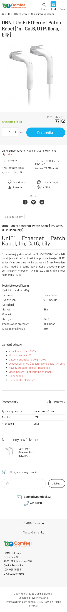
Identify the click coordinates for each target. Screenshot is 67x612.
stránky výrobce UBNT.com (24, 351)
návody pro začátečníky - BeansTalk (29, 367)
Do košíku (45, 132)
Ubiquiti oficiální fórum (22, 380)
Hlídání (46, 187)
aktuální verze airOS (20, 355)
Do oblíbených (20, 182)
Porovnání (18, 187)
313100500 (36, 503)
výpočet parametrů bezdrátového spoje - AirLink (37, 363)
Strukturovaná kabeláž (42, 13)
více (10, 154)
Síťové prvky (20, 13)
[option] (33, 74)
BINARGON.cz (45, 601)
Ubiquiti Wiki (16, 375)
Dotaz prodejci (50, 182)
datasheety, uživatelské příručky (27, 359)
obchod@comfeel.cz (37, 496)
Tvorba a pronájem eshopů (21, 601)
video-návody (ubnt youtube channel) (30, 371)
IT (9, 13)
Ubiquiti (17, 172)
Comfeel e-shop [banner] (14, 6)
